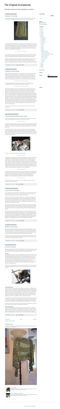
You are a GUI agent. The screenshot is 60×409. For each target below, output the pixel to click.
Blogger (34, 406)
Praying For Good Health (12, 71)
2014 (41, 31)
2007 (41, 65)
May (42, 47)
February (42, 59)
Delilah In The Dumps (11, 227)
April (42, 48)
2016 (41, 28)
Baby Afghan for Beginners (16, 46)
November (43, 39)
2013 (41, 32)
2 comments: (13, 184)
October (42, 40)
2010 (41, 36)
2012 (41, 33)
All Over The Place (10, 247)
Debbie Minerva (43, 22)
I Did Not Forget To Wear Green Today (16, 116)
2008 (41, 64)
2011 (41, 35)
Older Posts (35, 319)
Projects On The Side (11, 16)
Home (21, 319)
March (42, 50)
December (43, 37)
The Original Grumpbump (17, 5)
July (42, 44)
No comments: (13, 109)
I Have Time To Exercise (12, 190)
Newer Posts (7, 319)
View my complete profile (43, 24)
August (42, 43)
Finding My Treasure (9, 324)
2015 (41, 29)
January (42, 61)
